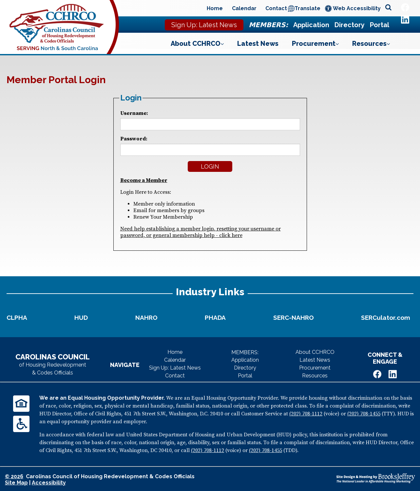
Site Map (16, 483)
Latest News (257, 43)
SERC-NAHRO (293, 317)
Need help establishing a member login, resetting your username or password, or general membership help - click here (200, 232)
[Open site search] (388, 8)
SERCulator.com (385, 317)
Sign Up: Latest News (204, 25)
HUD (81, 317)
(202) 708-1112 (305, 413)
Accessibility (49, 483)
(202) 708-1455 (363, 413)
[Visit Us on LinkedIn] (405, 19)
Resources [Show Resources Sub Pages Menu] (371, 43)
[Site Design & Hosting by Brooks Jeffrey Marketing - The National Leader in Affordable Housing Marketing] (375, 478)
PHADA (215, 317)
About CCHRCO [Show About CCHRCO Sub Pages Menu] (197, 43)
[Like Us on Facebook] (405, 7)
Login (210, 166)
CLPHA (17, 317)
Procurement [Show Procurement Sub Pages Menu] (315, 43)
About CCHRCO (315, 352)
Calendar (244, 8)
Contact (276, 8)
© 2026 (14, 476)
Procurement (315, 368)
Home (215, 8)
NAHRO (146, 317)
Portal (379, 25)
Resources (315, 376)
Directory (349, 25)
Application (311, 25)
